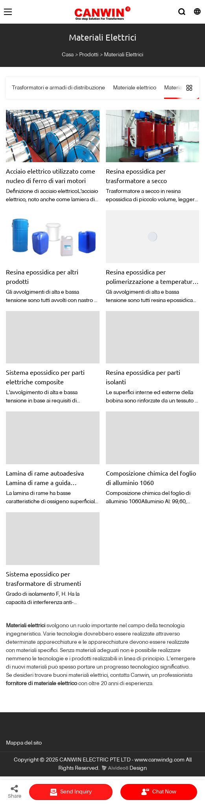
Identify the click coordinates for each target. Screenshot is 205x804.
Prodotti (88, 54)
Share (14, 791)
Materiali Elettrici (123, 54)
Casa (68, 54)
